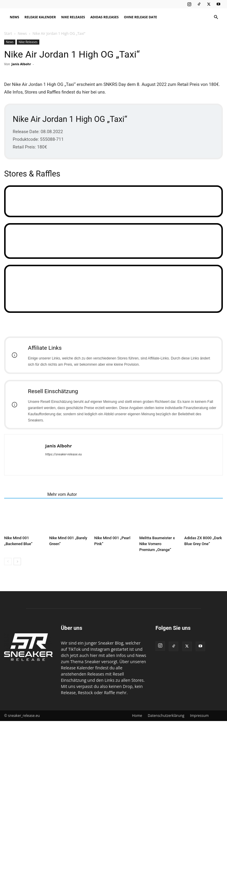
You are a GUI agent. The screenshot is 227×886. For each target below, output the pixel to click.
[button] (216, 17)
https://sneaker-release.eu (63, 619)
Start (8, 33)
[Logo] (5, 17)
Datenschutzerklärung (166, 880)
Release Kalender (40, 17)
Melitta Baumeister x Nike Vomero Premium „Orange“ (157, 709)
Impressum (199, 880)
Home (137, 880)
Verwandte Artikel (24, 659)
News (14, 17)
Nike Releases (73, 17)
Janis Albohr (21, 64)
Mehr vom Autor (62, 659)
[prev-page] (8, 726)
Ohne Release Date (140, 17)
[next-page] (17, 726)
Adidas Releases (104, 17)
